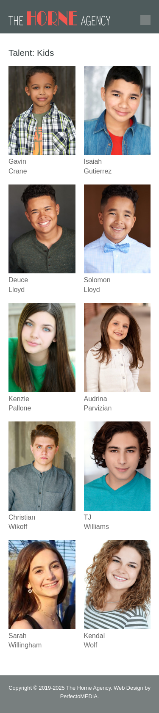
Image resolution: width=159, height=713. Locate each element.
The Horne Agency (88, 688)
